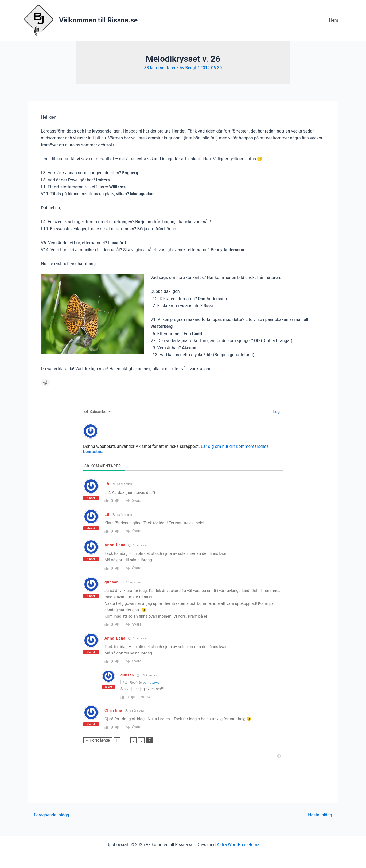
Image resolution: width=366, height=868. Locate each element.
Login (277, 411)
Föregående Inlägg (49, 815)
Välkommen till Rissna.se (98, 20)
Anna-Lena (152, 682)
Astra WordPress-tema (238, 844)
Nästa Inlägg (322, 815)
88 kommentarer (160, 67)
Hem (334, 20)
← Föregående (97, 740)
